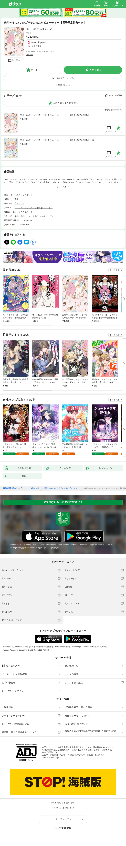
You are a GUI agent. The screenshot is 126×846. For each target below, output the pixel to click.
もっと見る (115, 270)
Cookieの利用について (76, 724)
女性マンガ (19, 203)
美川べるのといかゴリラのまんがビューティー (35, 216)
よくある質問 (71, 674)
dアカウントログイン (13, 691)
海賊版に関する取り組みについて (19, 732)
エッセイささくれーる (22, 212)
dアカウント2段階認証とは (16, 724)
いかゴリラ (43, 29)
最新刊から (117, 110)
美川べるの (31, 29)
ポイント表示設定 (74, 682)
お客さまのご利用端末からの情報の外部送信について (91, 732)
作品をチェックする (65, 78)
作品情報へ (61, 85)
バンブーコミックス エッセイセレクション (33, 208)
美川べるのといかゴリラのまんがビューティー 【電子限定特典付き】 (56, 115)
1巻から (107, 110)
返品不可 (29, 55)
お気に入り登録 (115, 95)
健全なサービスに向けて (77, 715)
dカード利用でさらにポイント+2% (39, 51)
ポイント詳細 (34, 46)
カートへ (35, 70)
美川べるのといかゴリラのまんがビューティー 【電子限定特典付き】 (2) (57, 140)
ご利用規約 (7, 707)
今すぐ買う (95, 70)
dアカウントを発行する (63, 803)
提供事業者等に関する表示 (78, 707)
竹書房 (16, 199)
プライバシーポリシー (13, 715)
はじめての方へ (12, 666)
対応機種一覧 (71, 666)
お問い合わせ (8, 682)
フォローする (50, 28)
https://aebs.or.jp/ (51, 757)
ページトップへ (63, 819)
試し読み (16, 60)
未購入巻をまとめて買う (65, 102)
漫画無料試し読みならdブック (14, 488)
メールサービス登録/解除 (15, 674)
